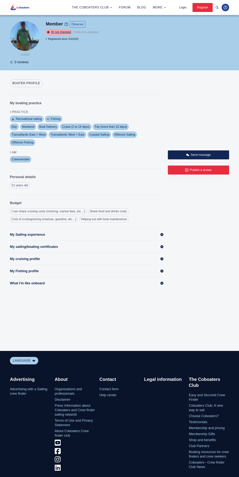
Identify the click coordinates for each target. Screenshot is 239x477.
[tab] (26, 83)
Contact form (109, 389)
